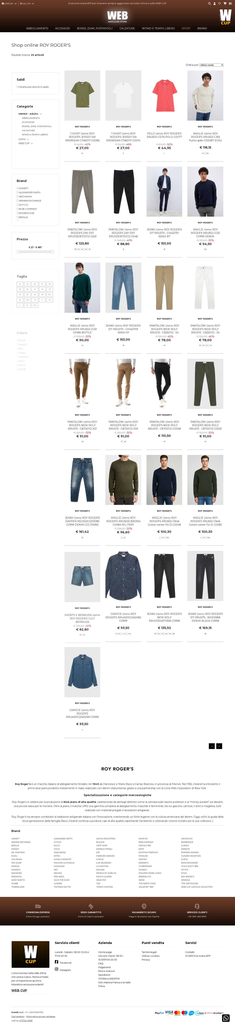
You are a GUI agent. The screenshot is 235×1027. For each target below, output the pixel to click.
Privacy (146, 959)
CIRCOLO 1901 (145, 845)
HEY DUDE (16, 863)
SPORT (186, 28)
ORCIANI (58, 873)
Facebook (66, 962)
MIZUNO (100, 869)
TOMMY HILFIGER (104, 887)
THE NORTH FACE (147, 883)
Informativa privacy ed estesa (40, 1016)
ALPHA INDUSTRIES (105, 838)
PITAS (184, 873)
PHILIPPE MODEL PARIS (150, 873)
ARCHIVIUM (186, 838)
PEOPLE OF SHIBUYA (106, 873)
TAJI (98, 883)
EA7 (98, 852)
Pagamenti (104, 967)
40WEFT (15, 838)
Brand (202, 28)
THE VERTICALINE (189, 883)
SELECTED (101, 880)
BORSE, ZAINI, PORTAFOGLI (95, 28)
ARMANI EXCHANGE (21, 842)
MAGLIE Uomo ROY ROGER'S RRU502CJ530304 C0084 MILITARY (123, 532)
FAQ (100, 963)
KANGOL (15, 866)
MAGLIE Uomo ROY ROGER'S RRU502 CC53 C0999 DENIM (205, 244)
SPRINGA (185, 880)
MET (56, 869)
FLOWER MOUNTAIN (191, 856)
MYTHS (184, 869)
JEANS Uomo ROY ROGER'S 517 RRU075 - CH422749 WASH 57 (123, 340)
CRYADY (15, 849)
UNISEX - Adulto (28, 113)
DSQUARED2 (60, 852)
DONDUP (185, 849)
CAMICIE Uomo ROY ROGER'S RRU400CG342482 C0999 (123, 628)
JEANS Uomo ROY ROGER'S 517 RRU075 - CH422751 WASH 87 (164, 244)
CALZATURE (127, 28)
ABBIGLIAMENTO (37, 28)
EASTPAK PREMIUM (148, 852)
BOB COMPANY (146, 842)
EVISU (14, 856)
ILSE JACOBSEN (103, 863)
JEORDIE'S (143, 863)
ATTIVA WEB (25, 1020)
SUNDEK (58, 883)
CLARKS (185, 845)
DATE (141, 849)
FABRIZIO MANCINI (105, 856)
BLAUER (100, 842)
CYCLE (57, 849)
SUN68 (14, 883)
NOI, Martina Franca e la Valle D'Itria (114, 984)
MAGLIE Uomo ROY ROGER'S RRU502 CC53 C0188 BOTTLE (82, 340)
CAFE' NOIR (101, 845)
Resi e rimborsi (106, 971)
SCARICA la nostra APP (197, 955)
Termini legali (149, 952)
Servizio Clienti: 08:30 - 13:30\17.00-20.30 (111, 957)
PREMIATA (16, 876)
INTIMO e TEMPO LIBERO (158, 28)
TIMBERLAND (17, 887)
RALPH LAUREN (104, 876)
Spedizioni (104, 974)
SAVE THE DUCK (62, 880)
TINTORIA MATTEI (62, 887)
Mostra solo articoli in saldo (33, 86)
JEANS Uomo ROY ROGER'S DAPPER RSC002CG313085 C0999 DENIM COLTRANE (82, 532)
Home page (105, 952)
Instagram (65, 970)
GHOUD (100, 859)
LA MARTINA (102, 866)
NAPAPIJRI (16, 873)
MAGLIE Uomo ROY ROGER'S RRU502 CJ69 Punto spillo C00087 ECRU (205, 137)
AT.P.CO (57, 842)
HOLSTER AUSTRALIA (64, 863)
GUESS (184, 859)
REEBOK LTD (145, 876)
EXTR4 (57, 856)
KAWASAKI (59, 866)
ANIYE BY (143, 838)
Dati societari (17, 1016)
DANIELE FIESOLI (104, 849)
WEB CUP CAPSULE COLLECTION (196, 887)
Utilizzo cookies (150, 955)
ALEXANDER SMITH (63, 838)
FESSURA (143, 856)
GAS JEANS (16, 859)
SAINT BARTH (18, 880)
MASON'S (15, 869)
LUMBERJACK (145, 866)
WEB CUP (24, 143)
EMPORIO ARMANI (190, 852)
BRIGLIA (15, 845)
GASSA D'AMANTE (62, 859)
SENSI (141, 880)
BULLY (57, 845)
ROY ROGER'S (187, 876)
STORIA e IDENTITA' (109, 978)
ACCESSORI (62, 28)
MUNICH (143, 869)
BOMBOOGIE (187, 842)
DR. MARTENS (18, 852)
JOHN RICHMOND (189, 863)
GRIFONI (143, 859)
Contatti (189, 952)
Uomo (22, 139)
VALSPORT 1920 (146, 887)
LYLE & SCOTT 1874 (189, 866)
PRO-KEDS (59, 876)
